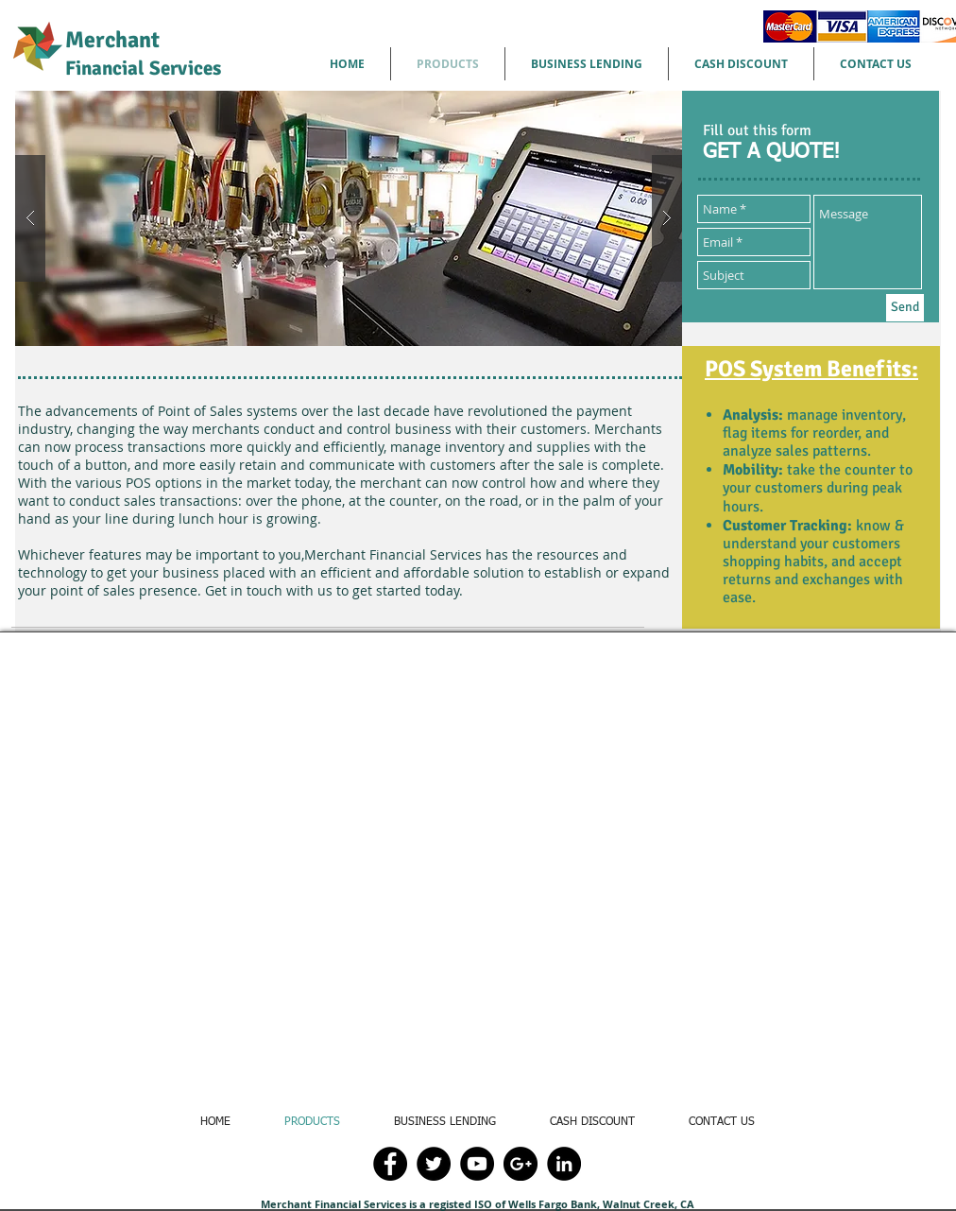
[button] (348, 218)
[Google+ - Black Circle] (521, 1164)
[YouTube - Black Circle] (477, 1164)
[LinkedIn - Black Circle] (564, 1164)
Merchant (143, 53)
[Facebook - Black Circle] (390, 1164)
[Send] (905, 307)
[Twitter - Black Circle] (434, 1164)
